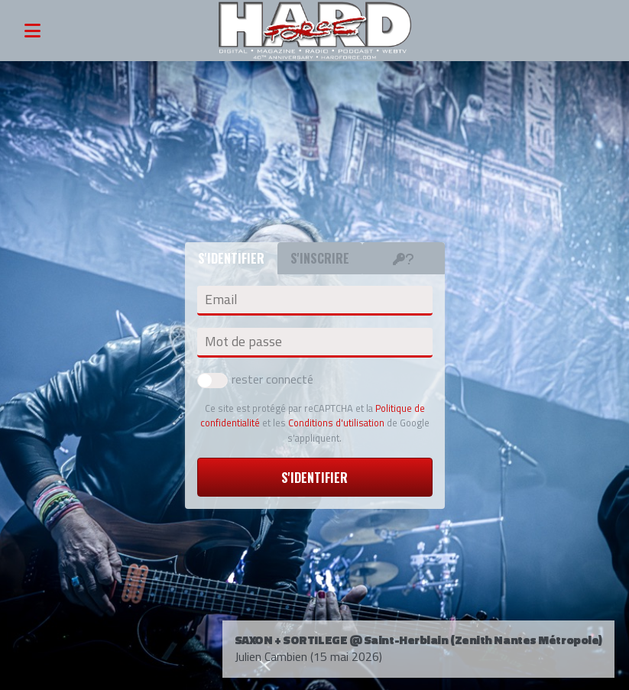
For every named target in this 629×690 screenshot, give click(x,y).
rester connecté (255, 379)
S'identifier (314, 477)
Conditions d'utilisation (336, 422)
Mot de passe (243, 341)
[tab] (403, 258)
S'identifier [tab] (231, 258)
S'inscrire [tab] (319, 258)
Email (221, 299)
